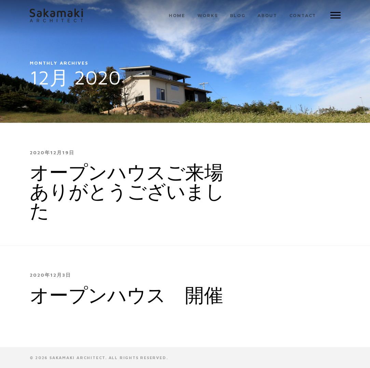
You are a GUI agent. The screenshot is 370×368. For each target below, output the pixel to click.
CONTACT (302, 15)
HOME (177, 15)
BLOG (237, 15)
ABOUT (267, 15)
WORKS (207, 15)
